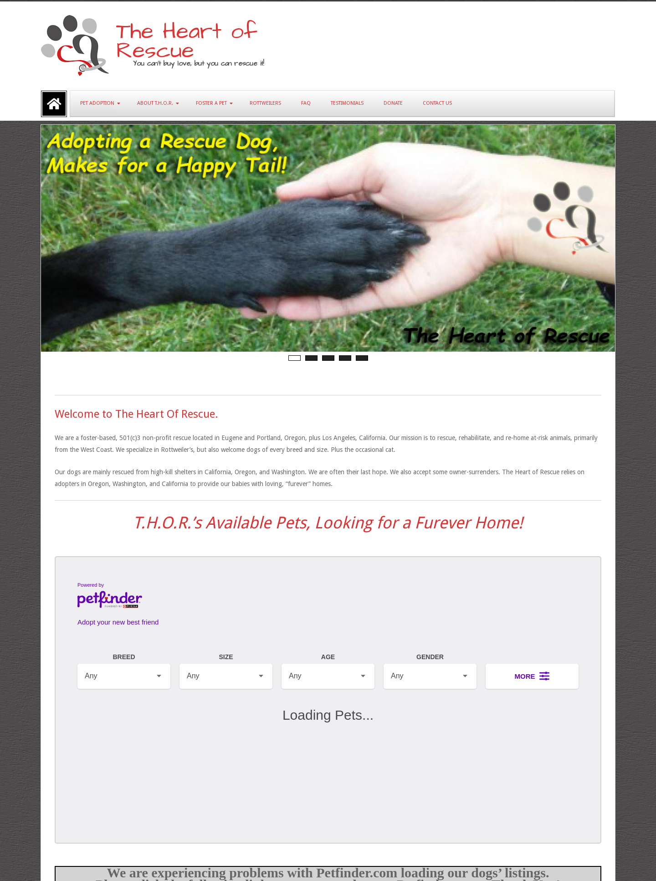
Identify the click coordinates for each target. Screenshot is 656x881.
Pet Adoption (97, 103)
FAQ (306, 103)
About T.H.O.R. (155, 103)
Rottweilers (265, 103)
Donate (393, 103)
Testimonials (347, 103)
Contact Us (437, 103)
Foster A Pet (211, 103)
